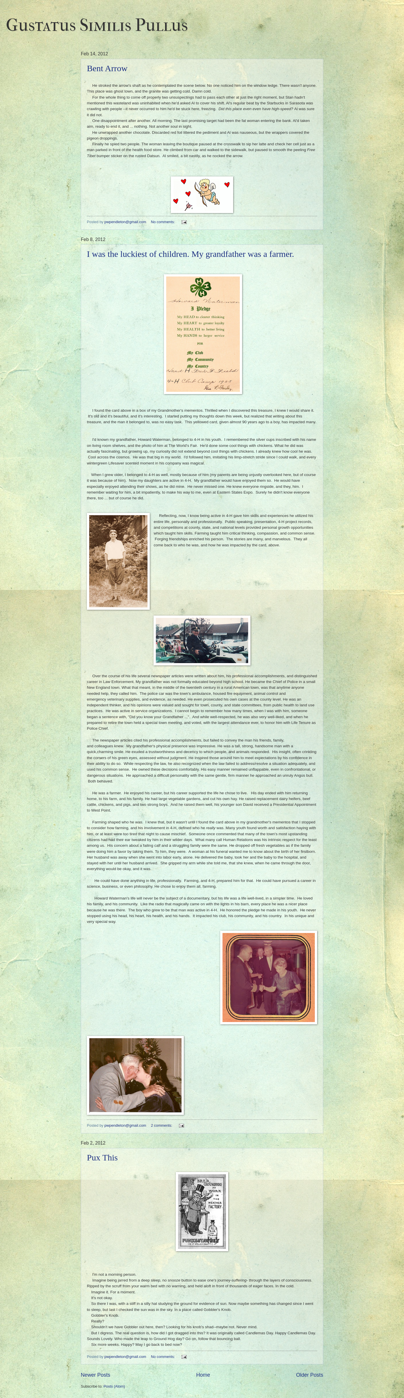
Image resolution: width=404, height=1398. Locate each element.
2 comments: (162, 1125)
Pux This (102, 1157)
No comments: (163, 222)
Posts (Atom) (114, 1386)
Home (203, 1375)
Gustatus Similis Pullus (97, 25)
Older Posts (309, 1375)
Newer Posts (95, 1375)
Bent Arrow (107, 68)
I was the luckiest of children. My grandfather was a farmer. (190, 254)
